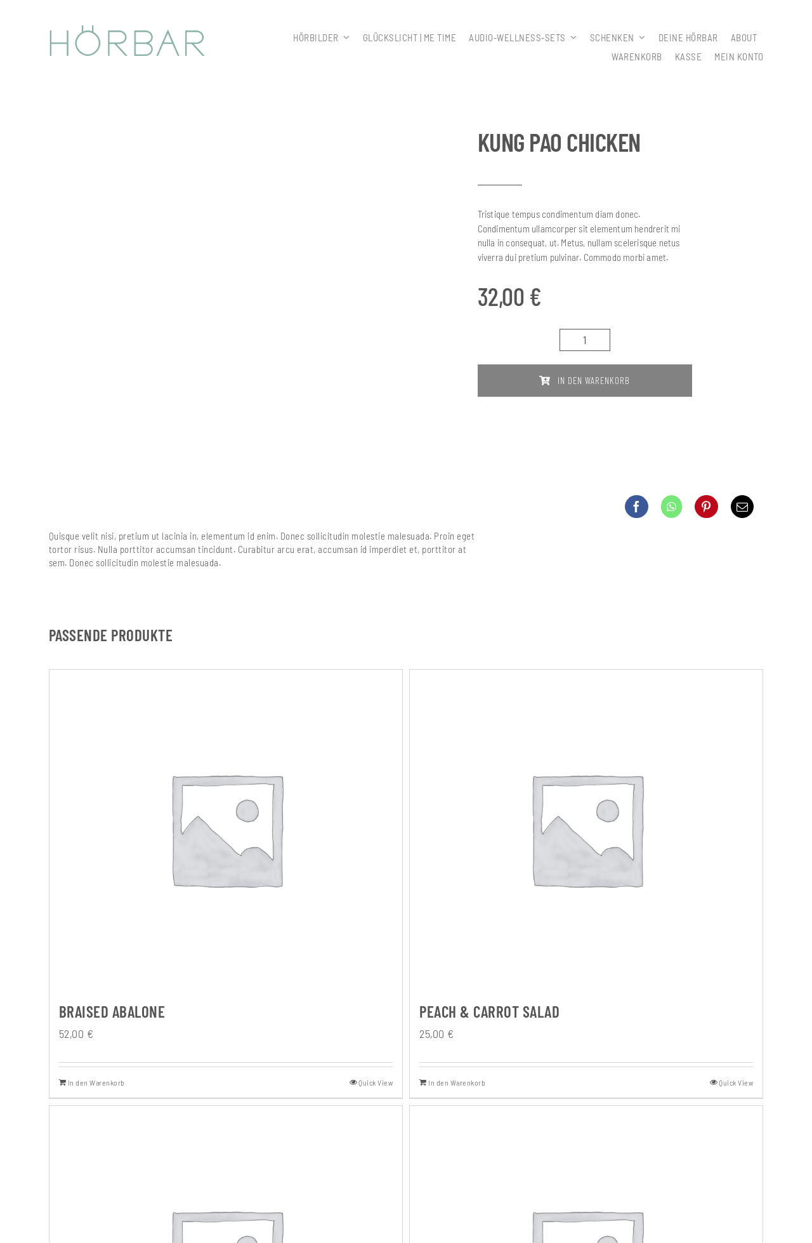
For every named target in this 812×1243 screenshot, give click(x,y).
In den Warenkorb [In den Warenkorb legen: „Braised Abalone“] (96, 1082)
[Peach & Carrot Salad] (586, 828)
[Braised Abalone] (225, 828)
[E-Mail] (742, 506)
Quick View (375, 1082)
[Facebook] (637, 506)
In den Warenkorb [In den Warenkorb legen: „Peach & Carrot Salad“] (456, 1082)
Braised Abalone (112, 1011)
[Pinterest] (706, 506)
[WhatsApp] (672, 506)
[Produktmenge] (585, 340)
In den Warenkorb (584, 380)
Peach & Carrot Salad (489, 1011)
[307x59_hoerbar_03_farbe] (127, 31)
